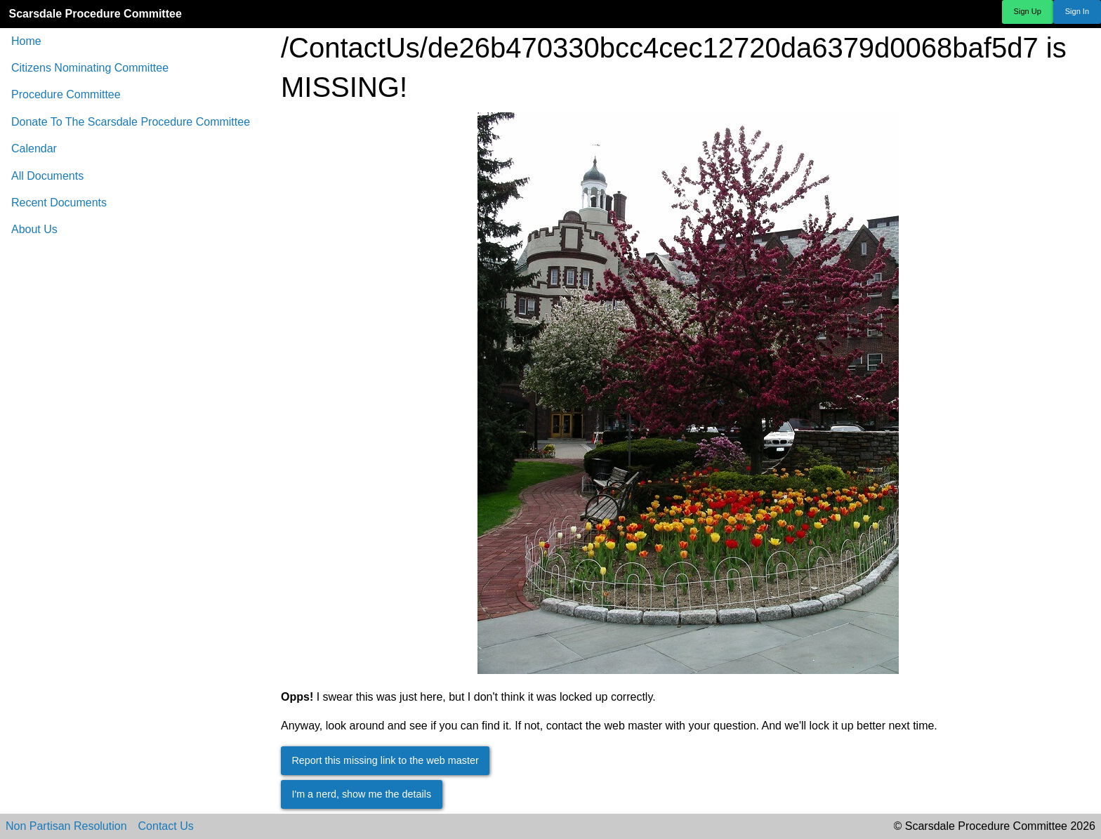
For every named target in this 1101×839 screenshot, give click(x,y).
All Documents (47, 176)
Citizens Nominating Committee (90, 68)
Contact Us (166, 826)
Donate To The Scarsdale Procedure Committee (130, 122)
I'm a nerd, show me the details (361, 794)
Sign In (1077, 11)
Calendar (34, 148)
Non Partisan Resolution (66, 826)
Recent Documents (59, 203)
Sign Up (1027, 11)
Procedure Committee (66, 94)
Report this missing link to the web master (384, 760)
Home (26, 41)
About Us (34, 229)
